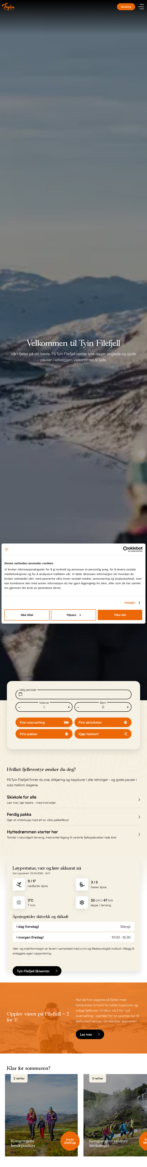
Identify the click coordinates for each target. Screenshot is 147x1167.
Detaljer (130, 602)
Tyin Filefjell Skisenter (37, 971)
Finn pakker (44, 734)
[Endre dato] (73, 694)
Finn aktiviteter (103, 722)
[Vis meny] (141, 6)
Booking (126, 6)
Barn (103, 702)
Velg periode (27, 689)
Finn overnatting (44, 722)
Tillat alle (120, 614)
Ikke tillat (27, 614)
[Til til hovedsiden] (8, 6)
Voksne (44, 702)
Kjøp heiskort (103, 734)
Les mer (90, 1034)
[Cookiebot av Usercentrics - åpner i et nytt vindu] (126, 549)
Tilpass (73, 614)
